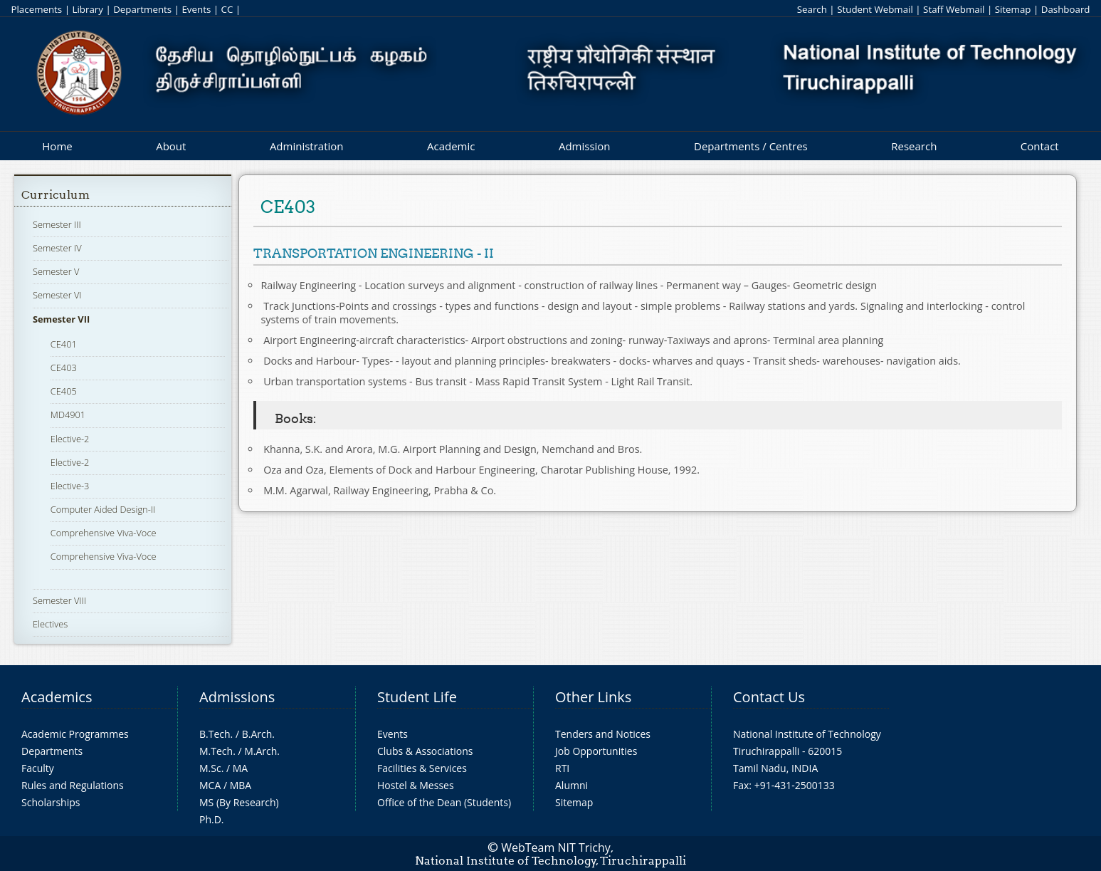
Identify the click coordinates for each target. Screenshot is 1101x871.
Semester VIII (59, 600)
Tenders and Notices (602, 734)
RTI (562, 768)
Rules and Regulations (72, 785)
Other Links (593, 696)
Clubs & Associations (425, 751)
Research (914, 146)
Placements (36, 9)
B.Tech (215, 734)
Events (196, 9)
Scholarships (50, 802)
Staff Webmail (953, 9)
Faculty (37, 768)
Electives (50, 623)
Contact (1040, 146)
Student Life (417, 696)
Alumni (571, 785)
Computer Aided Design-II (103, 509)
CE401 (64, 344)
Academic (451, 146)
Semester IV (57, 247)
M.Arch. (262, 751)
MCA (210, 785)
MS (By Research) (239, 802)
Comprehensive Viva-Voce (104, 532)
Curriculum (55, 195)
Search (812, 9)
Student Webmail (875, 9)
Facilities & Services (422, 768)
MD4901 (68, 414)
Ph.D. (211, 819)
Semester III (57, 224)
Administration (307, 146)
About (171, 146)
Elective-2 (70, 438)
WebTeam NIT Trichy (556, 847)
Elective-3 (70, 485)
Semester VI (57, 294)
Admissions (237, 696)
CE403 (64, 367)
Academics (56, 696)
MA (240, 768)
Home (57, 146)
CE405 (64, 391)
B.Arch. (258, 734)
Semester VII (61, 319)
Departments (142, 9)
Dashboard (1065, 9)
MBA (241, 785)
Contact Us (769, 696)
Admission (585, 146)
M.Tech (216, 751)
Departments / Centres (751, 146)
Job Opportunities (596, 751)
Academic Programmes (75, 734)
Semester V (56, 271)
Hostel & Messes (415, 785)
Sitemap (1013, 9)
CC (227, 9)
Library (87, 9)
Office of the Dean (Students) (444, 802)
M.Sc (210, 768)
